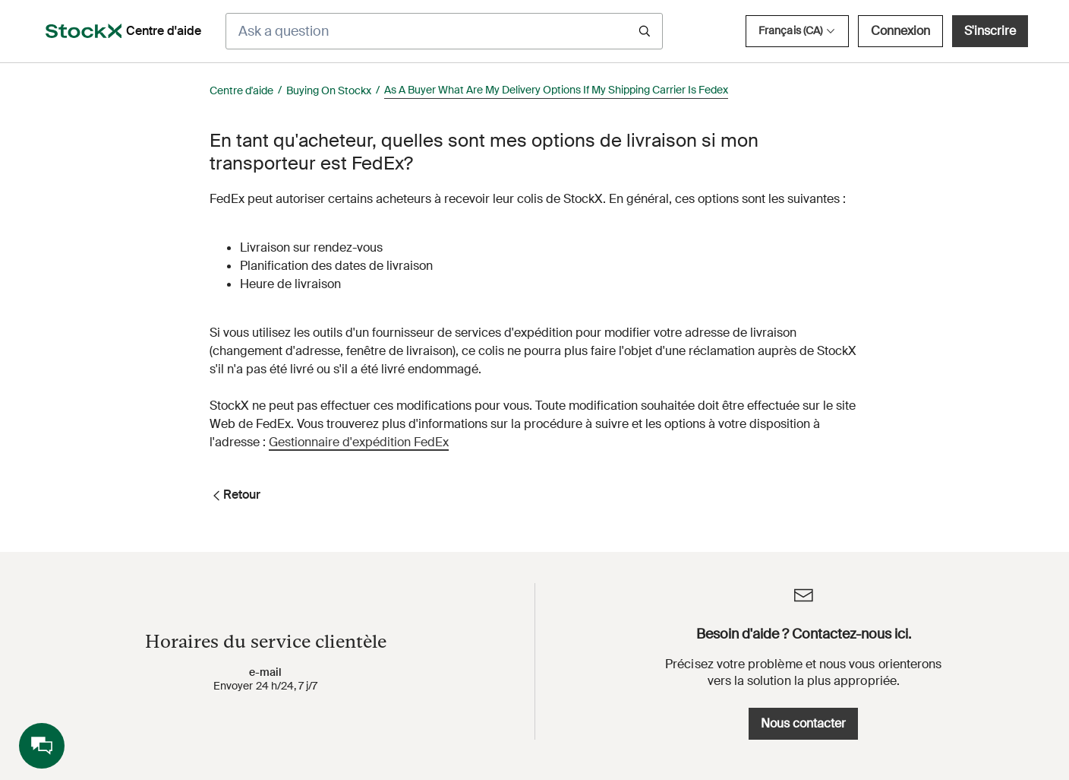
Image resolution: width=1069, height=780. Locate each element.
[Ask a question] (444, 31)
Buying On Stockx (328, 90)
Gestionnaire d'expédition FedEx (359, 442)
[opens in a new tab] (83, 31)
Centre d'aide (241, 90)
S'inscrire (990, 31)
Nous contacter (803, 723)
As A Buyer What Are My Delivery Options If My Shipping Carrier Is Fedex (556, 90)
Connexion (900, 31)
